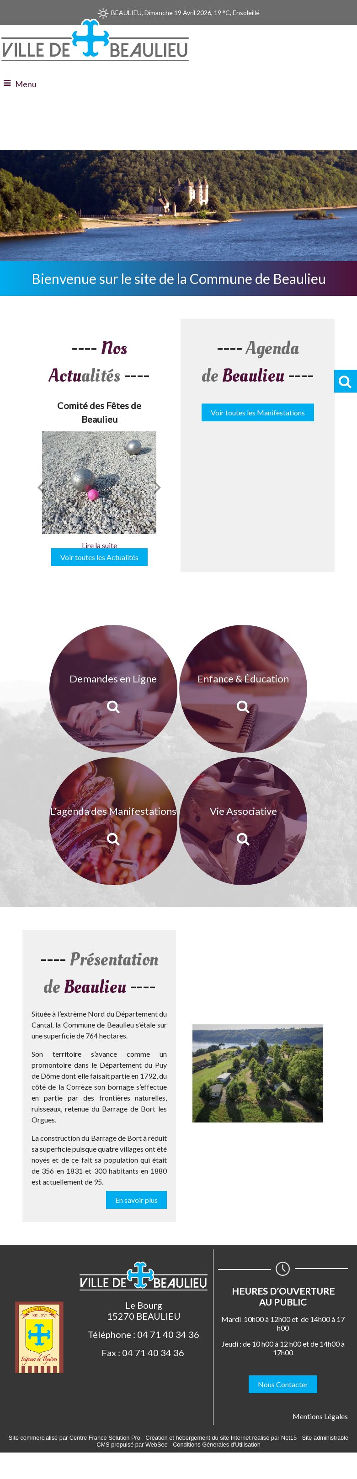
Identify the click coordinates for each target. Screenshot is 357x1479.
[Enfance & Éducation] (243, 689)
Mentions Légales (320, 1416)
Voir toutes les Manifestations (258, 412)
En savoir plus (136, 1200)
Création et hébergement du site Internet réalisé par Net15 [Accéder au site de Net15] (221, 1437)
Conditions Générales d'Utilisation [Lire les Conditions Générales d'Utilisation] (217, 1444)
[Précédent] (41, 486)
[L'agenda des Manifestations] (113, 821)
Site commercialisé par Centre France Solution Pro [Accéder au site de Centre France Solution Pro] (74, 1437)
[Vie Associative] (243, 821)
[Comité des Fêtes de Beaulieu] (99, 483)
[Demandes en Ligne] (113, 689)
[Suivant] (157, 486)
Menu (26, 84)
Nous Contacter (283, 1384)
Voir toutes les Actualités (99, 557)
